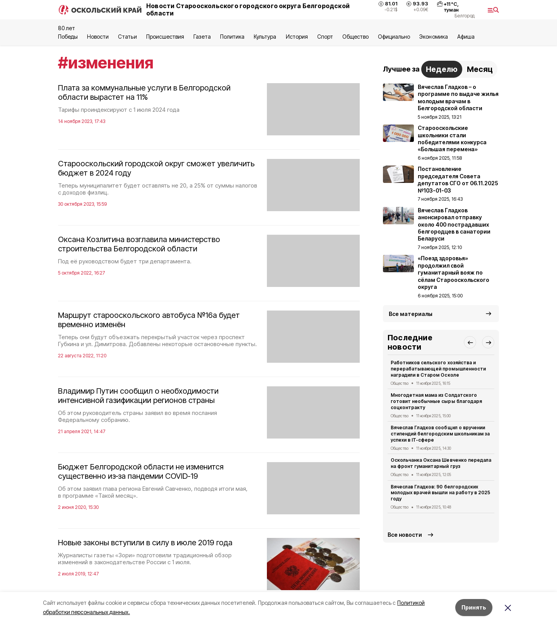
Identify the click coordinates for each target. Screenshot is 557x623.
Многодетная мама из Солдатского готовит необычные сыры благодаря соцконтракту (436, 401)
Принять (473, 607)
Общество (355, 36)
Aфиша (466, 36)
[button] (470, 342)
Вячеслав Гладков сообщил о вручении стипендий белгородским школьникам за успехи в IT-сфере (440, 434)
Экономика (433, 36)
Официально (394, 36)
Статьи (127, 36)
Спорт (325, 36)
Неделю (442, 69)
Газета (202, 36)
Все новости (405, 534)
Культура (265, 36)
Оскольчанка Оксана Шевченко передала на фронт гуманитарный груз (441, 463)
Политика (232, 36)
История (297, 36)
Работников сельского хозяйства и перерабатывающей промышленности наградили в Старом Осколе (438, 369)
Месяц (480, 69)
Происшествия (165, 36)
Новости (98, 36)
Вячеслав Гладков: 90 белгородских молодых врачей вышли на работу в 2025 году (440, 493)
